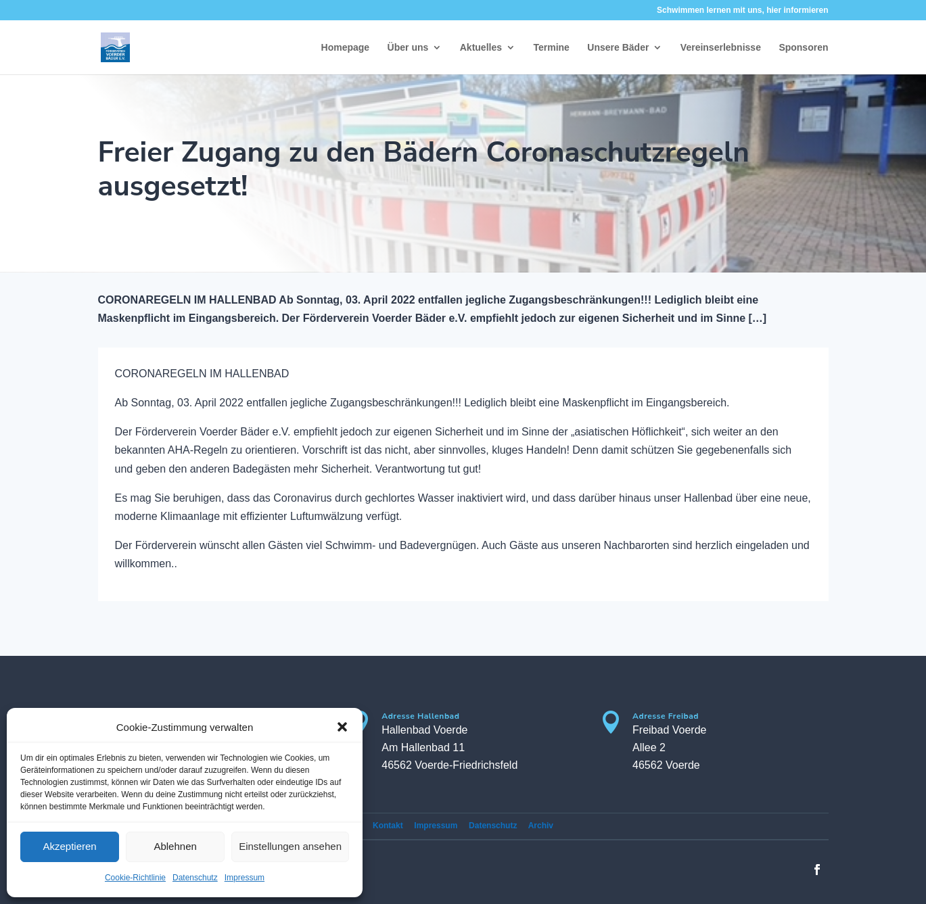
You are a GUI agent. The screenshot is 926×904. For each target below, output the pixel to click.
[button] (342, 727)
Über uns (408, 48)
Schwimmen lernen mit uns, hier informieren (742, 10)
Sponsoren (803, 48)
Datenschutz (195, 877)
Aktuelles (481, 48)
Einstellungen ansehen (290, 846)
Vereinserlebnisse (720, 48)
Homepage (345, 48)
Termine (551, 48)
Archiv (540, 825)
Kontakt (388, 825)
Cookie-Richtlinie (135, 877)
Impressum (244, 877)
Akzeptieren (69, 846)
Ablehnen (175, 846)
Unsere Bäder (618, 48)
